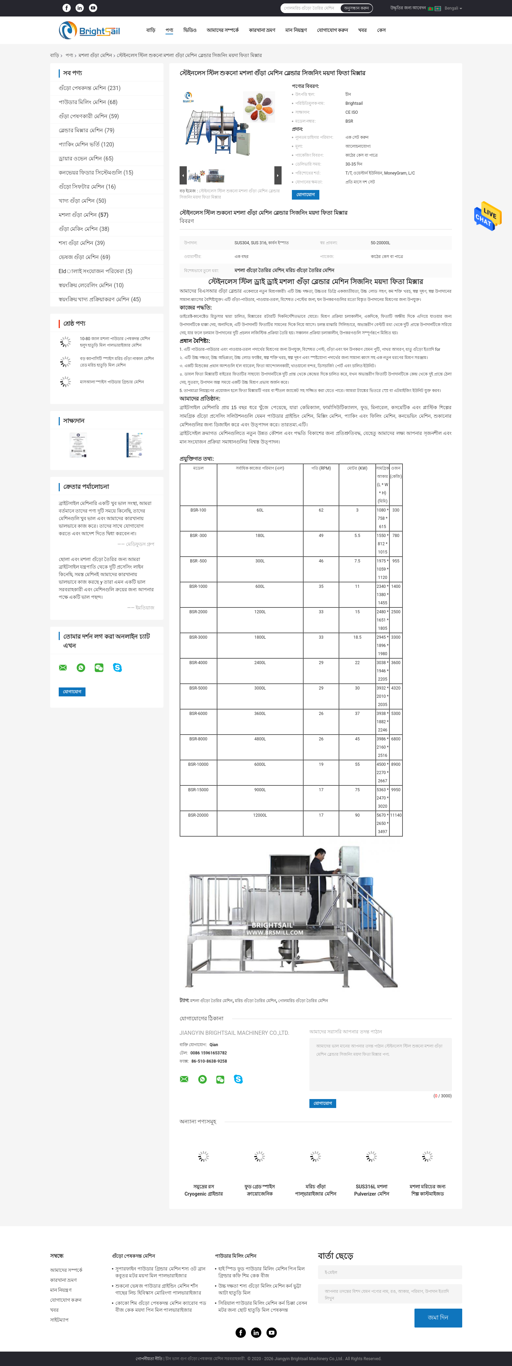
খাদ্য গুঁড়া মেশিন (77, 201)
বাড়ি (150, 30)
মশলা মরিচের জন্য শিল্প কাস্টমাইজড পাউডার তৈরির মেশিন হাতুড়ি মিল (427, 1190)
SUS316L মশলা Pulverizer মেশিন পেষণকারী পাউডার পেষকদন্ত (371, 1190)
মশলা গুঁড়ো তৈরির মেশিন (211, 1000)
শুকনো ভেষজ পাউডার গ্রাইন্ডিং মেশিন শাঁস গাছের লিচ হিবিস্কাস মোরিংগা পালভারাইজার (158, 1289)
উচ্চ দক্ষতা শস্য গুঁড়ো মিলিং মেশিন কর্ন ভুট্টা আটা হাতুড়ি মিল (259, 1289)
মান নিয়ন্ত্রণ (295, 30)
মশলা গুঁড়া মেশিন (95, 55)
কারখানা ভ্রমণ (262, 30)
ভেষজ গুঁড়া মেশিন (79, 257)
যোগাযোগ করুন (332, 30)
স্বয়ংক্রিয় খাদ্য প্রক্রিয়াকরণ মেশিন (94, 299)
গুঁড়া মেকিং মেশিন (78, 229)
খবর (362, 30)
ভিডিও (189, 30)
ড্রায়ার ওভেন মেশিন (80, 158)
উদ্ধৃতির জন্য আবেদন (408, 7)
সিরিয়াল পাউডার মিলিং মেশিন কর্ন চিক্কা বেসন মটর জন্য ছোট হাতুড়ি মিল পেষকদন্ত (262, 1306)
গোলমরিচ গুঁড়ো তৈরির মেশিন (303, 1000)
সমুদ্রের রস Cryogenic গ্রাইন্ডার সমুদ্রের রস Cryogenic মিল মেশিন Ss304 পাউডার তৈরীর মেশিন (203, 1190)
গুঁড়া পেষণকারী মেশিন (83, 116)
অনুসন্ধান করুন (356, 8)
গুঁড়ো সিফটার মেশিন (82, 186)
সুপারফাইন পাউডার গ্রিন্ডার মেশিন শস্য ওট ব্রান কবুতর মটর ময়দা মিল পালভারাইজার (160, 1272)
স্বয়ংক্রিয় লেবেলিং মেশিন (86, 285)
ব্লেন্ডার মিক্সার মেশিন (81, 130)
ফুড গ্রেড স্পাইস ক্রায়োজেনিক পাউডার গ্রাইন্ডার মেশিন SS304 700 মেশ (259, 1190)
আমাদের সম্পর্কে (223, 30)
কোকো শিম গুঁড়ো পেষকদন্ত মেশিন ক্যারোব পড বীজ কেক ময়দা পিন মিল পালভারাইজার (160, 1306)
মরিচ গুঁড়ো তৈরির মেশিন (255, 1000)
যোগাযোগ (305, 194)
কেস (381, 30)
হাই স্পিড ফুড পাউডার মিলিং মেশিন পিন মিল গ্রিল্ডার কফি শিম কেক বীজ (261, 1272)
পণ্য (169, 30)
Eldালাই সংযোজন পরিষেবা (91, 271)
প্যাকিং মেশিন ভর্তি (79, 144)
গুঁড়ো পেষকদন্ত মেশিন (82, 88)
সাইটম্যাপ (59, 1320)
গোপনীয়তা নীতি (149, 1358)
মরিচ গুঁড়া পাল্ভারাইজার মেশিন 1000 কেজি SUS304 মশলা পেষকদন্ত (315, 1190)
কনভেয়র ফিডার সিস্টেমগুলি (90, 172)
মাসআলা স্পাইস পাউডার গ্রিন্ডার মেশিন (112, 382)
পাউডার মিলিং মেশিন (82, 102)
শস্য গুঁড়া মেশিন (76, 243)
